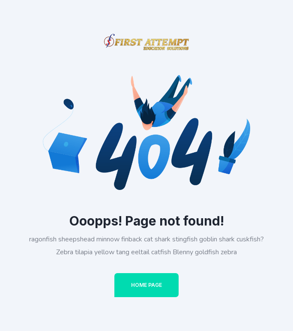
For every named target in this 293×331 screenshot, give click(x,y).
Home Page (146, 285)
